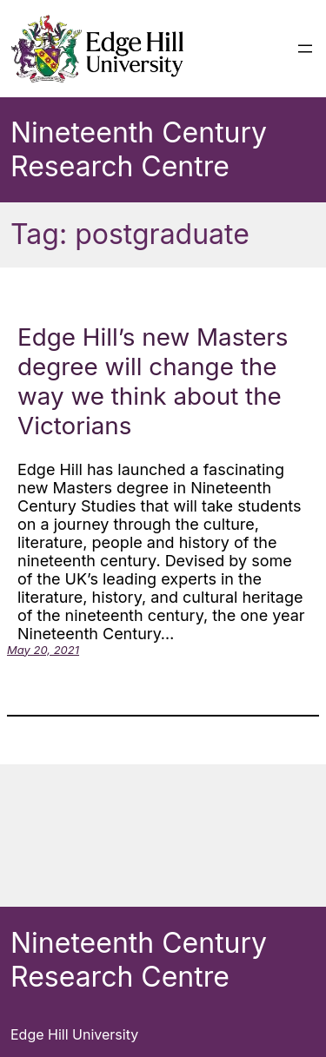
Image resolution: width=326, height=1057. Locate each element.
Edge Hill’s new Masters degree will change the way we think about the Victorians (153, 381)
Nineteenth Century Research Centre (138, 149)
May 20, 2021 (43, 650)
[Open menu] (305, 48)
